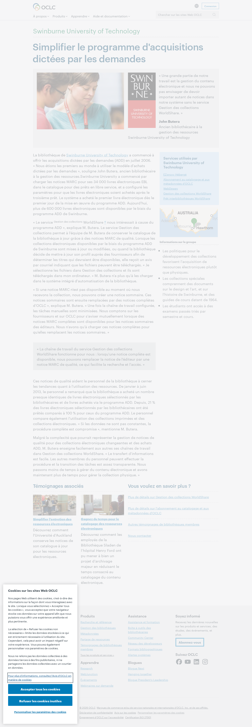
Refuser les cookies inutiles (40, 701)
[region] (40, 654)
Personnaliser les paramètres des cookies (40, 712)
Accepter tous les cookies (40, 689)
